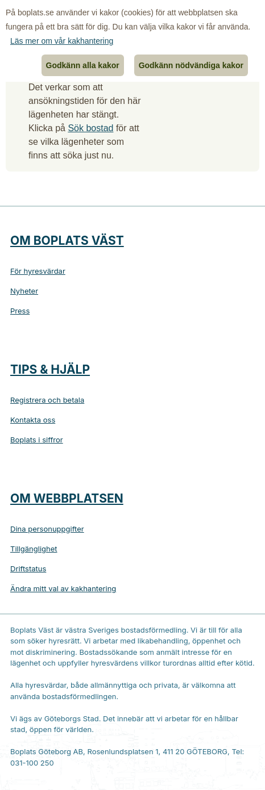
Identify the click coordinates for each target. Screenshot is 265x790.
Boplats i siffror (36, 439)
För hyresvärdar (37, 270)
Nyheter (24, 290)
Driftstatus (28, 568)
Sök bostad (90, 128)
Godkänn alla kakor (82, 65)
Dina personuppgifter (47, 528)
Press (20, 310)
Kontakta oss (32, 419)
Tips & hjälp (50, 369)
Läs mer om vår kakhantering (61, 40)
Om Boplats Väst (67, 240)
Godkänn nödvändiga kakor (191, 65)
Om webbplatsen (66, 498)
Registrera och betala (47, 399)
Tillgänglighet (33, 548)
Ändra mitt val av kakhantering (63, 588)
